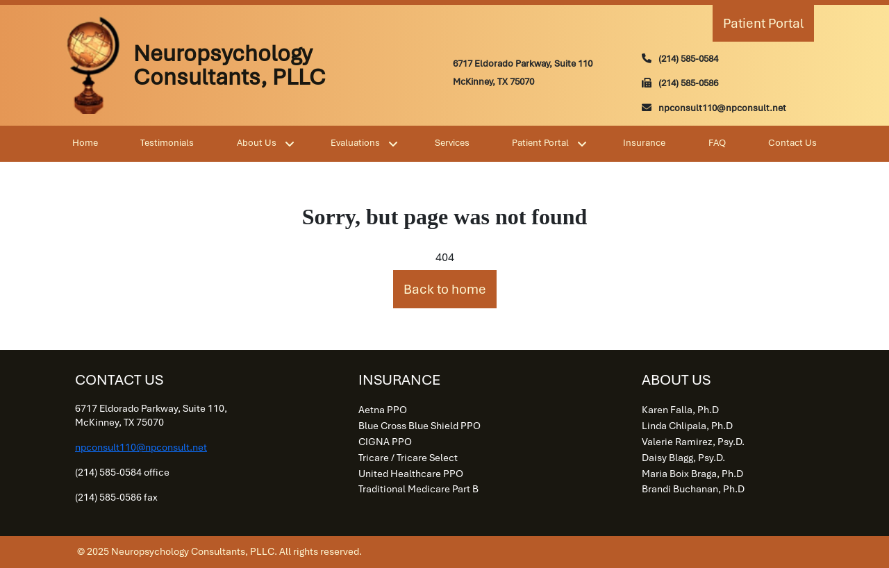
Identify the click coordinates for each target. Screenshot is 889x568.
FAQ (717, 143)
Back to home (445, 289)
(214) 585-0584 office (122, 472)
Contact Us (792, 143)
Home (85, 143)
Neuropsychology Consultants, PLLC (229, 66)
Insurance (644, 143)
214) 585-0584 (689, 59)
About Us (256, 143)
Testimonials (167, 143)
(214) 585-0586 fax (116, 497)
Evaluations (355, 143)
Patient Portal (763, 23)
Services (452, 143)
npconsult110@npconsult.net (722, 108)
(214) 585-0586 (688, 83)
